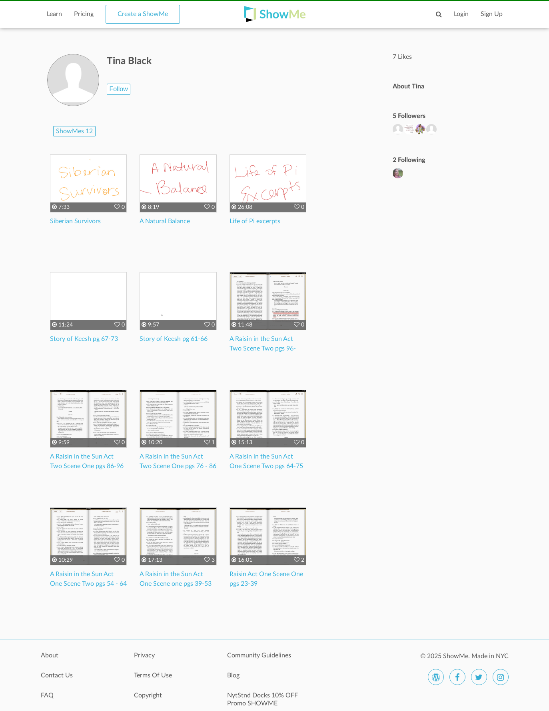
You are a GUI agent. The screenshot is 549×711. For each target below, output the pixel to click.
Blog (233, 675)
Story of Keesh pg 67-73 (84, 339)
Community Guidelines (259, 655)
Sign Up (492, 14)
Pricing (84, 14)
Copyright (148, 695)
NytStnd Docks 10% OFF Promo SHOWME (262, 699)
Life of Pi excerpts (255, 221)
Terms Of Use (153, 675)
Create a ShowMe (143, 14)
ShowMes (74, 131)
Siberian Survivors (75, 221)
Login (461, 14)
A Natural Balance (165, 221)
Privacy (144, 655)
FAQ (47, 695)
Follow (118, 89)
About (49, 655)
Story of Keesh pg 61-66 (174, 339)
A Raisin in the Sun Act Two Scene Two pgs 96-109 (263, 348)
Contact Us (57, 675)
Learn (54, 14)
